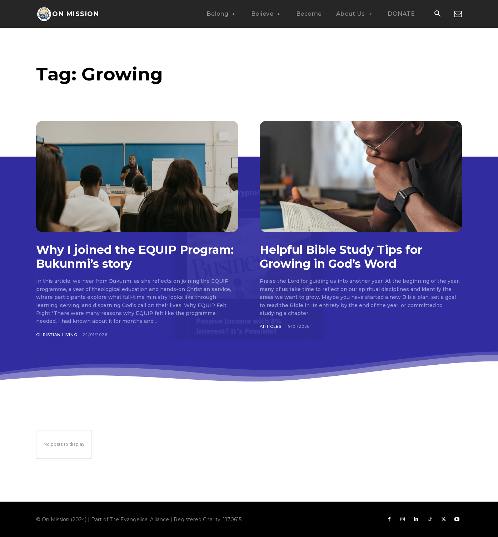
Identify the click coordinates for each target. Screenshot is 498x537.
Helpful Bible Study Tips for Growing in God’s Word (347, 256)
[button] (437, 14)
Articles (270, 326)
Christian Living (57, 334)
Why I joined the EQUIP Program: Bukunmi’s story (118, 256)
